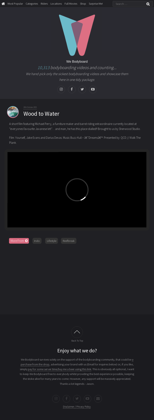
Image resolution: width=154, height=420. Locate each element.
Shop (83, 3)
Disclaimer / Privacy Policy (77, 406)
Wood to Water (41, 113)
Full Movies (71, 3)
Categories (32, 3)
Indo (37, 241)
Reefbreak (69, 241)
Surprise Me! (96, 3)
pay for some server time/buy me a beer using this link (59, 369)
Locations (56, 3)
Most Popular (15, 3)
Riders (44, 3)
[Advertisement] (77, 278)
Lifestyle (51, 241)
